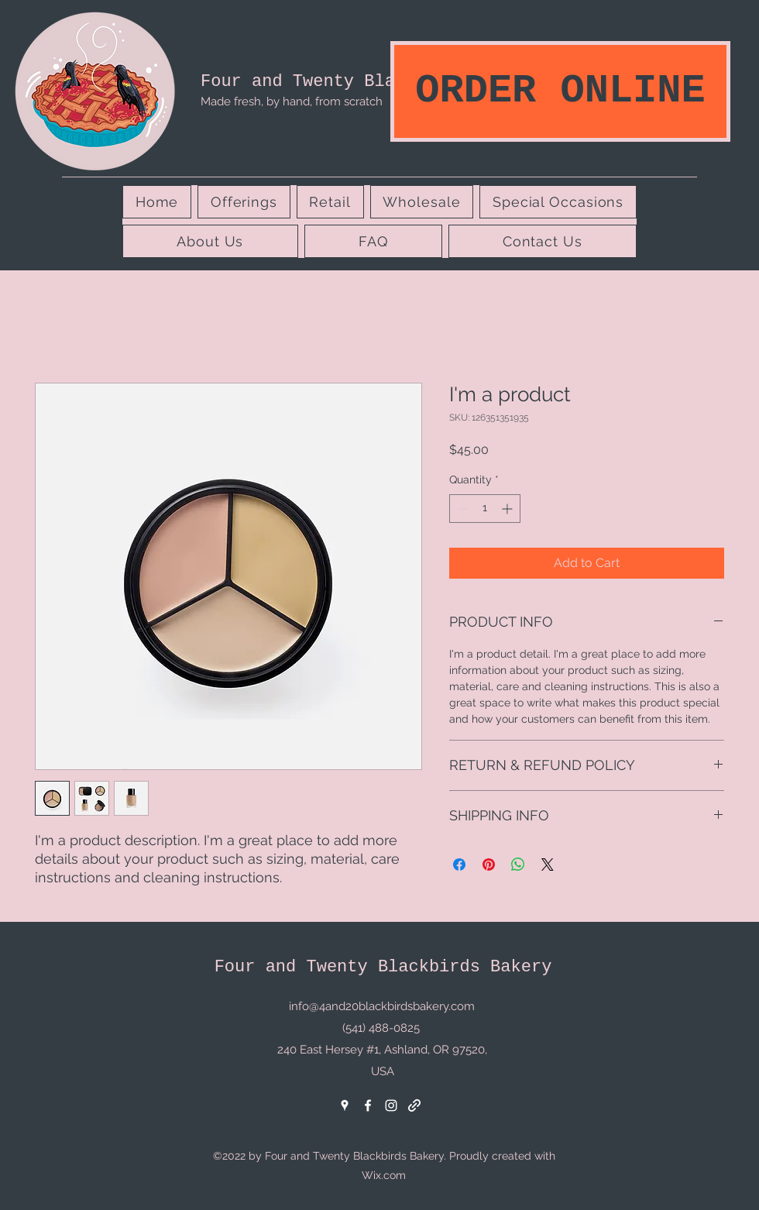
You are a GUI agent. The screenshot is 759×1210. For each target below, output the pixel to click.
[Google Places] (344, 1105)
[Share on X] (547, 864)
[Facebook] (368, 1105)
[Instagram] (391, 1105)
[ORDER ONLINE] (560, 91)
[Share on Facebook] (459, 864)
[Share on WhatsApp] (518, 864)
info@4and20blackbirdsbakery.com (382, 1006)
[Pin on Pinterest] (488, 864)
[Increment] (508, 508)
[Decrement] (461, 508)
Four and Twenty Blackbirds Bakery (369, 81)
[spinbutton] (485, 508)
